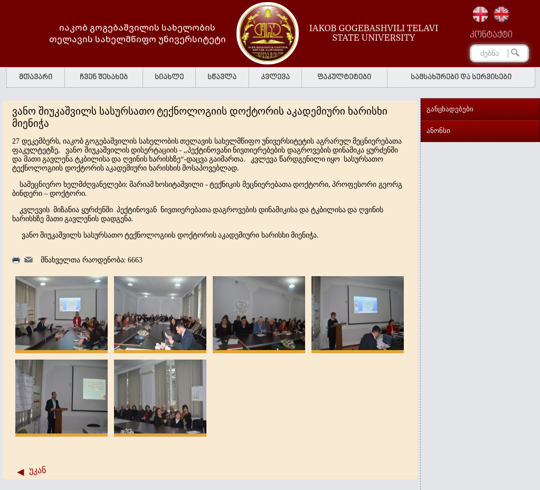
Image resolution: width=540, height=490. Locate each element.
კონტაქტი (491, 35)
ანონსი (438, 131)
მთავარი (35, 77)
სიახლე (169, 77)
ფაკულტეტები (344, 77)
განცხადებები (450, 109)
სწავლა (221, 77)
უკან (37, 470)
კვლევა (275, 77)
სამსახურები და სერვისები (461, 77)
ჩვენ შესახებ (104, 77)
